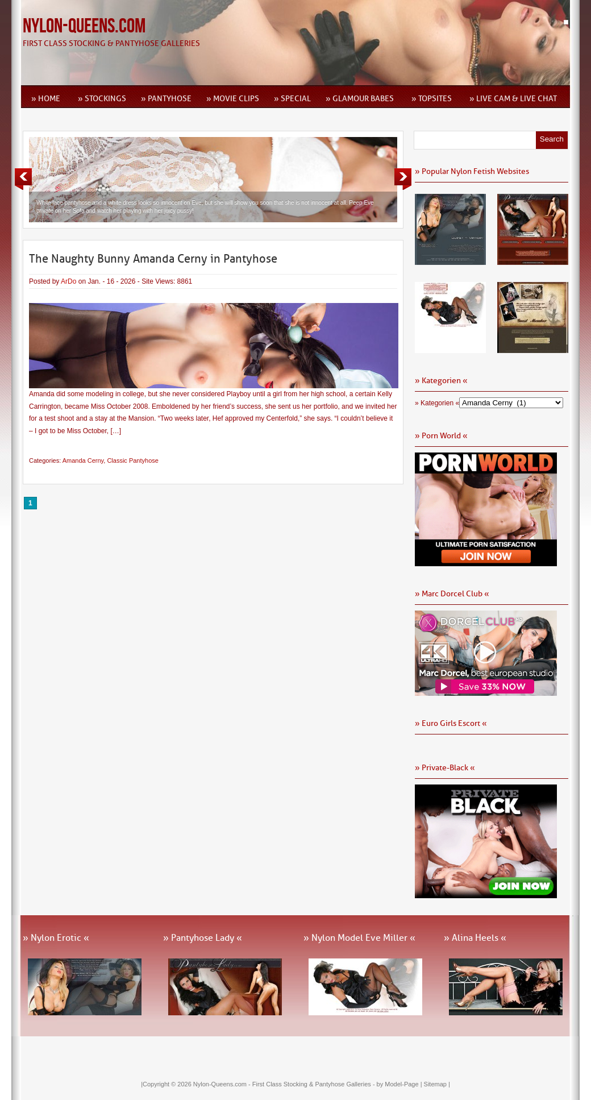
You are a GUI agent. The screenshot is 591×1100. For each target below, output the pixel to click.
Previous (23, 179)
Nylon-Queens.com (84, 26)
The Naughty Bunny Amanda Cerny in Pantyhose (153, 258)
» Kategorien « (437, 403)
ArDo (68, 281)
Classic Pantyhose (133, 460)
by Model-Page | (400, 1084)
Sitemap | (437, 1084)
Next (402, 179)
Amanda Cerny (83, 460)
